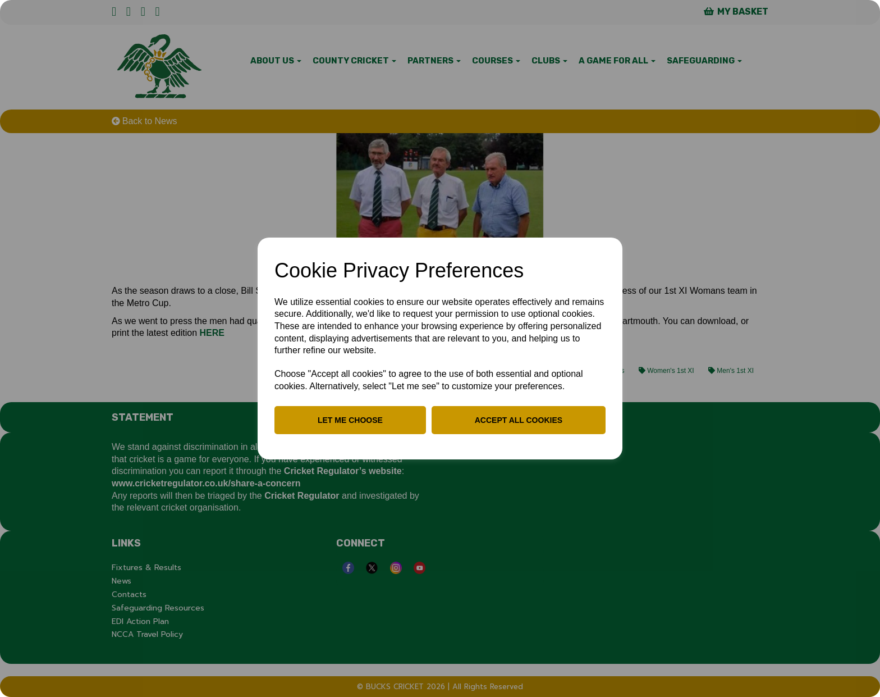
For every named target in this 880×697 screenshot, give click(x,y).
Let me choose (350, 420)
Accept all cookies (518, 420)
